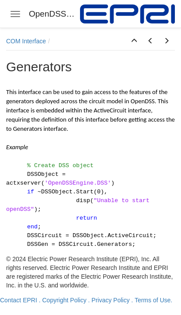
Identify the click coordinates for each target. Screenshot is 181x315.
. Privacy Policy (109, 300)
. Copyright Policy (63, 300)
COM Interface (26, 41)
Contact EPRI (18, 300)
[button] (134, 41)
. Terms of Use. (151, 300)
